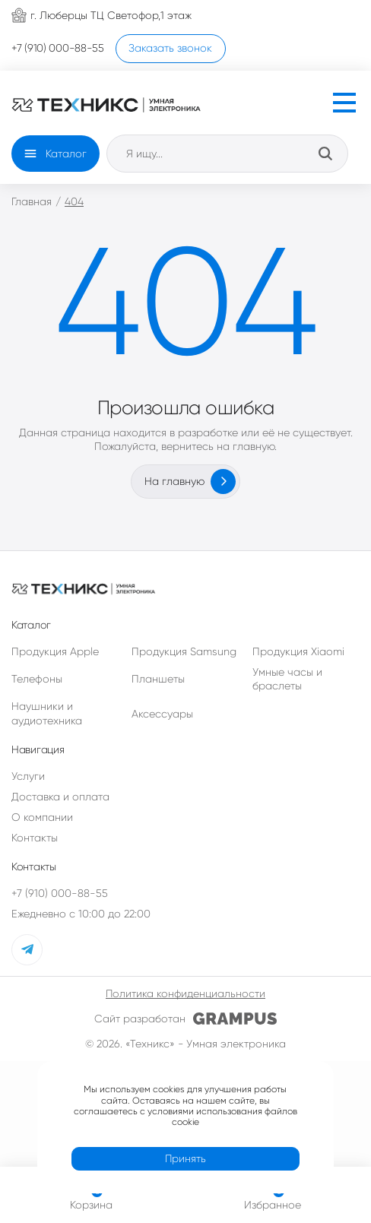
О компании (42, 811)
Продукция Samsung (184, 644)
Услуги (28, 769)
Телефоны (36, 673)
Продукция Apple (55, 644)
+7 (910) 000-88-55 (59, 887)
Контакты (34, 831)
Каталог (66, 153)
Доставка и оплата (60, 790)
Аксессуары (162, 707)
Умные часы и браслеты (287, 673)
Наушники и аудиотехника (46, 707)
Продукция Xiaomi (298, 644)
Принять (185, 1151)
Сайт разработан (185, 1012)
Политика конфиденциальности (185, 987)
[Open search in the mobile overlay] (227, 154)
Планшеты (158, 673)
